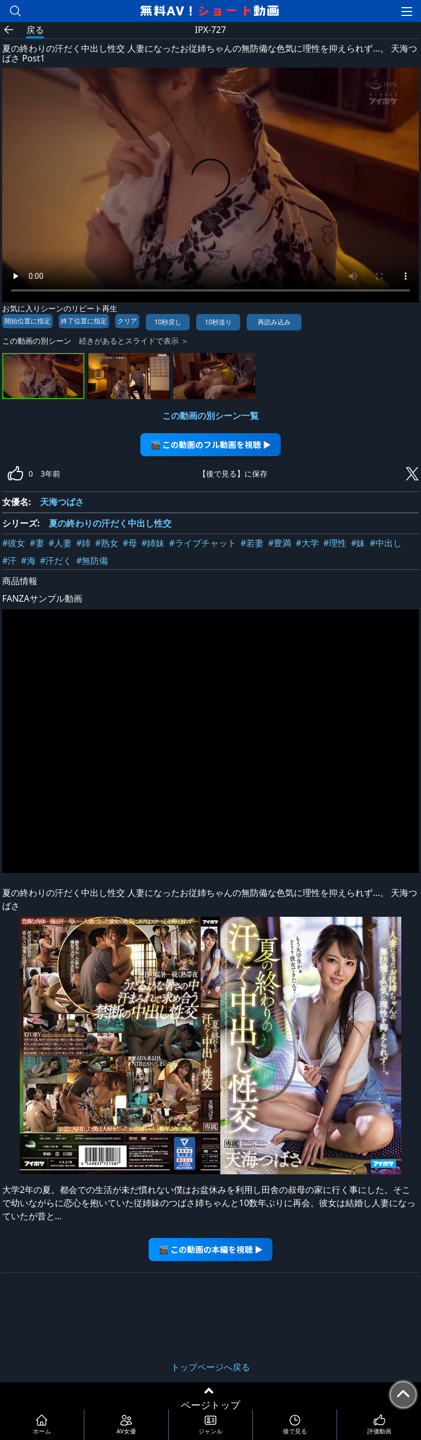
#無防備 (92, 560)
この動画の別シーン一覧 (210, 416)
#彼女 (13, 542)
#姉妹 (152, 542)
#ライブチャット (202, 542)
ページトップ (210, 1404)
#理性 (334, 542)
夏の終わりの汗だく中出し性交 (110, 523)
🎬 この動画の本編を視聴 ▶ (210, 1249)
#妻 (37, 542)
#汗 (9, 560)
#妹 (358, 542)
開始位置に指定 (27, 321)
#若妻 (252, 542)
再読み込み (274, 322)
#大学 (306, 542)
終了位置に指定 (84, 321)
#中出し (385, 542)
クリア (127, 321)
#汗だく (56, 560)
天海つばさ (62, 502)
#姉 (83, 542)
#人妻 (60, 542)
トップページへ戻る (210, 1367)
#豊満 (279, 542)
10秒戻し (167, 322)
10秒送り (218, 322)
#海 (28, 560)
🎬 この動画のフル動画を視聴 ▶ (210, 444)
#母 (130, 542)
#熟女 (106, 542)
